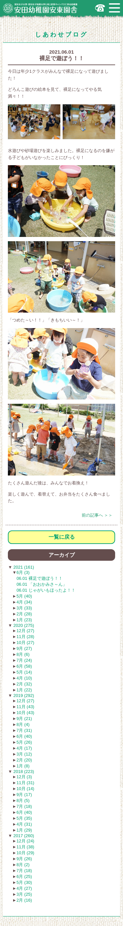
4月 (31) (24, 824)
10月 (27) (25, 642)
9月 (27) (24, 648)
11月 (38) (25, 846)
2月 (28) (24, 613)
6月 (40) (24, 736)
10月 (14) (25, 788)
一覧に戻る (62, 537)
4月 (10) (24, 678)
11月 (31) (25, 782)
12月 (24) (25, 840)
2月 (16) (24, 900)
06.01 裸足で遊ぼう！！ (39, 578)
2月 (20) (24, 760)
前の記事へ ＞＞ (97, 515)
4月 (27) (24, 888)
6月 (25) (24, 876)
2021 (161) (23, 567)
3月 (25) (24, 894)
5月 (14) (24, 672)
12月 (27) (25, 630)
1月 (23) (24, 619)
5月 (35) (24, 818)
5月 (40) (24, 596)
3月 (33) (24, 607)
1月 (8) (23, 765)
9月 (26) (24, 858)
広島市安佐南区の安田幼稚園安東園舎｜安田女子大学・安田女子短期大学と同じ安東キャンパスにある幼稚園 (40, 8)
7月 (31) (24, 730)
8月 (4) (23, 724)
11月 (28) (25, 636)
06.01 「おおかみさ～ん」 (41, 584)
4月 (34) (24, 602)
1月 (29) (24, 830)
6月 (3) (23, 572)
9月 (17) (24, 794)
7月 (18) (24, 806)
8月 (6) (23, 654)
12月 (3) (24, 776)
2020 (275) (23, 625)
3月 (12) (24, 754)
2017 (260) (23, 835)
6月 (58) (24, 666)
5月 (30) (24, 882)
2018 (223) (23, 771)
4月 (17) (24, 748)
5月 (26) (24, 742)
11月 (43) (25, 706)
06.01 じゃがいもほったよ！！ (45, 590)
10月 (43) (25, 712)
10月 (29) (25, 852)
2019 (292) (23, 695)
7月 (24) (24, 660)
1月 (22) (24, 689)
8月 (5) (23, 800)
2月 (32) (24, 684)
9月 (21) (24, 718)
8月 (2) (23, 864)
